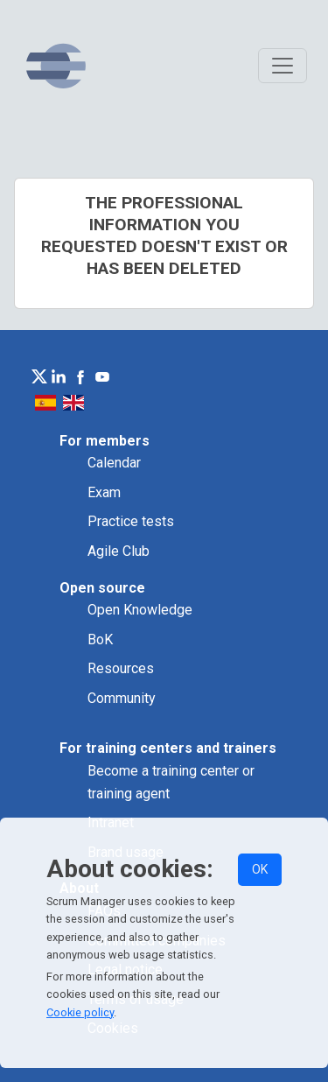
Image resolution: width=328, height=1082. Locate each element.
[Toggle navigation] (282, 65)
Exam (104, 492)
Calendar (114, 462)
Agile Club (118, 551)
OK (260, 869)
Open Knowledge (139, 609)
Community (121, 698)
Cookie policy (80, 1012)
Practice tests (130, 521)
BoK (100, 639)
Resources (120, 668)
